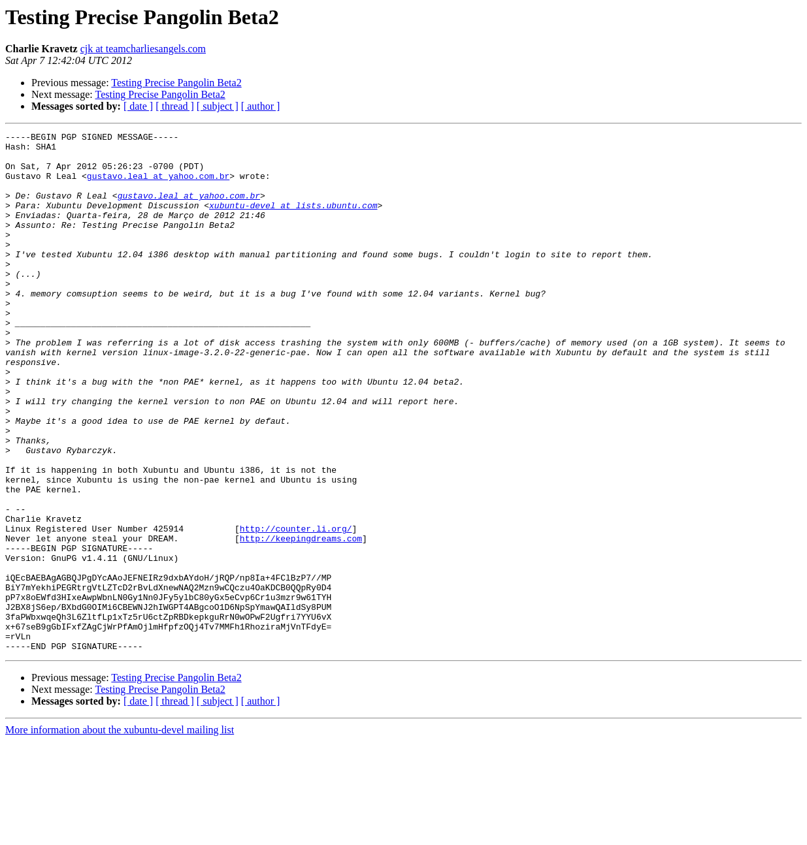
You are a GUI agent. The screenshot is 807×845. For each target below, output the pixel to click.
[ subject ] (218, 106)
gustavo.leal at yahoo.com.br (158, 185)
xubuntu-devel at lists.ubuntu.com (293, 221)
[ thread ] (175, 106)
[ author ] (260, 106)
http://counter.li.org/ (296, 608)
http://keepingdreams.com (301, 620)
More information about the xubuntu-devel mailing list (119, 833)
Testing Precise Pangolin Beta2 (176, 82)
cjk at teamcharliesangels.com (143, 48)
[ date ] (138, 106)
